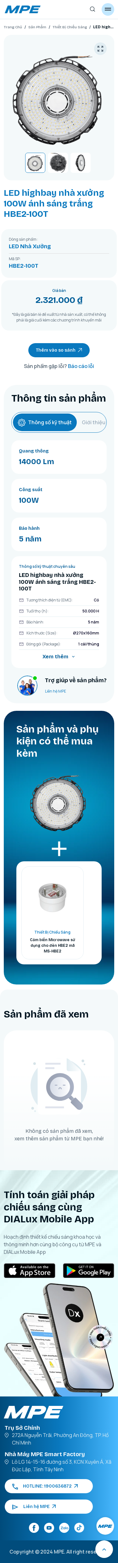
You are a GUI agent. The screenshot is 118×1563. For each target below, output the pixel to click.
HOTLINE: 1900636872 (45, 1486)
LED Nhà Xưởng (30, 246)
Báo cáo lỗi (81, 366)
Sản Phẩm (37, 27)
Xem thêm (59, 657)
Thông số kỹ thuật (45, 422)
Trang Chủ (13, 27)
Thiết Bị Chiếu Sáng (70, 27)
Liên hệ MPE (55, 691)
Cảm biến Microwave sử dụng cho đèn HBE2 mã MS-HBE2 (52, 945)
